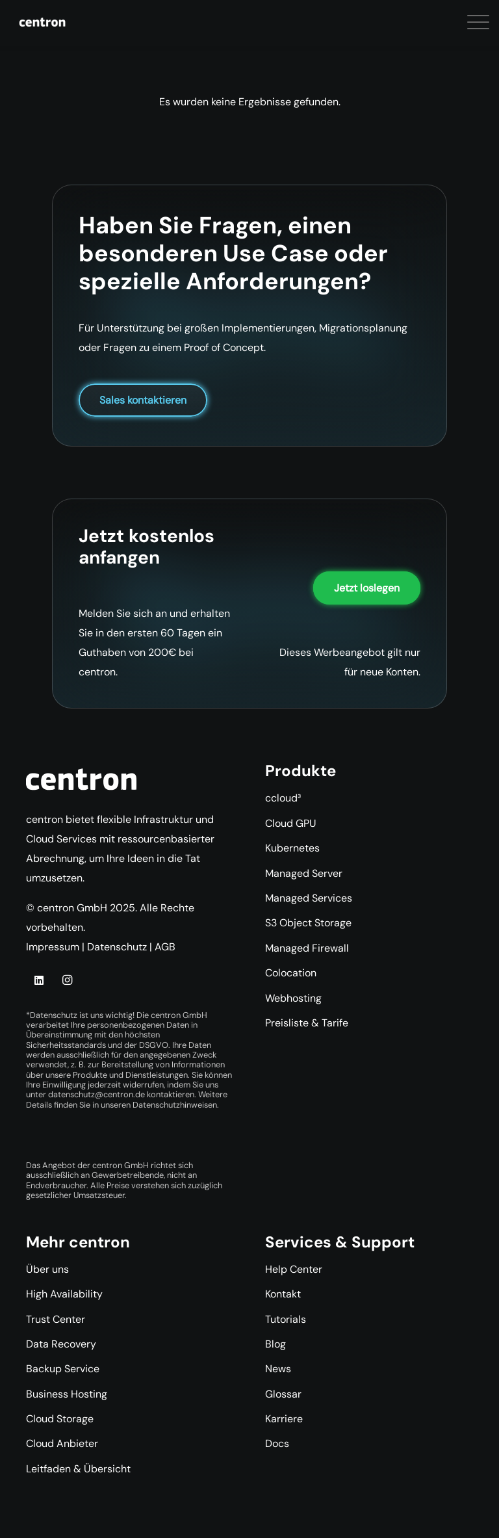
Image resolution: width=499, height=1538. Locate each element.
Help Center (293, 1269)
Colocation (290, 973)
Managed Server (303, 873)
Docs (277, 1443)
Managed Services (308, 898)
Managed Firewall (307, 948)
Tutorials (285, 1319)
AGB (165, 947)
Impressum (52, 947)
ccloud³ (283, 798)
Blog (275, 1344)
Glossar (283, 1394)
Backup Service (62, 1368)
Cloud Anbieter (62, 1443)
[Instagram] (67, 980)
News (278, 1368)
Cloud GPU (290, 823)
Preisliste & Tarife (306, 1023)
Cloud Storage (60, 1419)
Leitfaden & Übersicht (78, 1469)
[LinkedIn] (39, 980)
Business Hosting (66, 1394)
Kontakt (283, 1294)
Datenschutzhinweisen (175, 1104)
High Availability (64, 1294)
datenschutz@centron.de (96, 1094)
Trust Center (55, 1319)
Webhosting (293, 998)
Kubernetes (292, 848)
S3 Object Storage (308, 923)
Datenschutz (117, 947)
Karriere (284, 1419)
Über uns (47, 1269)
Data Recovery (61, 1344)
